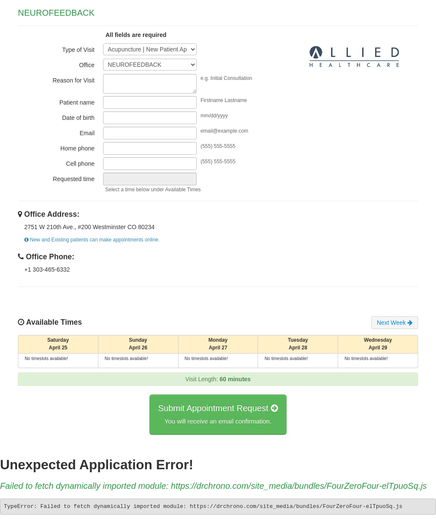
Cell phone (80, 163)
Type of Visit (78, 49)
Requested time (74, 179)
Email (87, 133)
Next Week (395, 322)
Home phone (77, 148)
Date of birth (78, 117)
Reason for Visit (73, 80)
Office (87, 65)
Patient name (77, 102)
